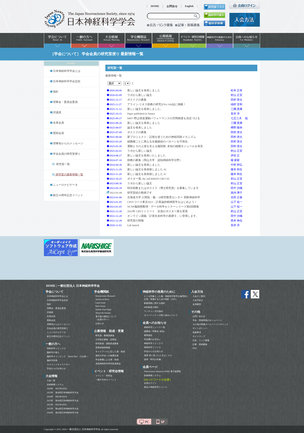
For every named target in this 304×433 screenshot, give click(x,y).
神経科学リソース (152, 347)
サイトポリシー (200, 328)
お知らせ (99, 323)
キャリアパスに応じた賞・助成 (110, 351)
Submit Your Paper (103, 309)
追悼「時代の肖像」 (153, 359)
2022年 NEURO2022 (57, 404)
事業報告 (148, 335)
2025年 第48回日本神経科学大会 (63, 392)
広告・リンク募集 (201, 340)
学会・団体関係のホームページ (207, 320)
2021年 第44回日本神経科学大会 (63, 408)
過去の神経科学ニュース (155, 387)
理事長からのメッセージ (68, 143)
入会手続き (198, 300)
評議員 (57, 112)
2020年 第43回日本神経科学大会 (63, 412)
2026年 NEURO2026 (57, 388)
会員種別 (197, 304)
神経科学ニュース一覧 (154, 327)
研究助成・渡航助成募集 (107, 343)
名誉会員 (58, 122)
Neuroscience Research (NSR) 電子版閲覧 (162, 371)
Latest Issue (100, 303)
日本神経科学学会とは (66, 71)
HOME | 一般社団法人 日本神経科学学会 (73, 285)
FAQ (195, 348)
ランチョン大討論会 (153, 311)
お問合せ (172, 6)
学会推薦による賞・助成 (107, 359)
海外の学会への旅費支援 (107, 355)
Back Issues (100, 306)
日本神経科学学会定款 (66, 81)
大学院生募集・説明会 (106, 339)
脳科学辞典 (52, 360)
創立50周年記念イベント (68, 195)
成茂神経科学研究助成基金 (108, 363)
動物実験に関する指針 (154, 303)
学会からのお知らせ (56, 368)
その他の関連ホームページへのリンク (210, 324)
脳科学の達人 (53, 352)
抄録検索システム (55, 384)
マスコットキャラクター (58, 364)
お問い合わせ (199, 316)
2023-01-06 (114, 192)
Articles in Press (102, 299)
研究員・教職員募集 (104, 335)
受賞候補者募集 (102, 347)
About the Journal (103, 313)
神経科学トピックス (56, 348)
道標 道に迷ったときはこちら (158, 355)
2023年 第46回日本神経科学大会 (63, 400)
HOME (155, 6)
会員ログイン (150, 383)
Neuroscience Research (105, 296)
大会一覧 (51, 380)
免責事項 (197, 332)
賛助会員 (58, 133)
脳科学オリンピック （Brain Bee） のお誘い (67, 356)
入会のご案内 (199, 296)
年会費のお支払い (152, 339)
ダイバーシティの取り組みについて (161, 315)
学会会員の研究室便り (66, 153)
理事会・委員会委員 (65, 102)
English (189, 6)
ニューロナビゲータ (65, 184)
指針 (55, 91)
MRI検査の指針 (151, 307)
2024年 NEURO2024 (57, 396)
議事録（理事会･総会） (155, 331)
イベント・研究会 (103, 375)
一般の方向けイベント (106, 379)
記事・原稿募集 (200, 344)
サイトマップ (199, 336)
